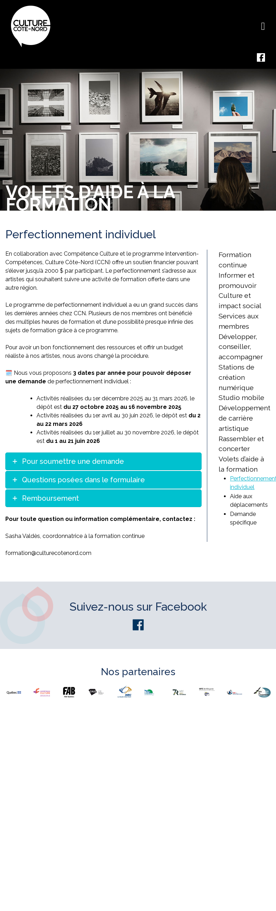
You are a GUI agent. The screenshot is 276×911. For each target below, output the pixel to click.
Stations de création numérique (236, 377)
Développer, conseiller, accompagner (241, 347)
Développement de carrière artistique (244, 418)
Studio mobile (241, 397)
